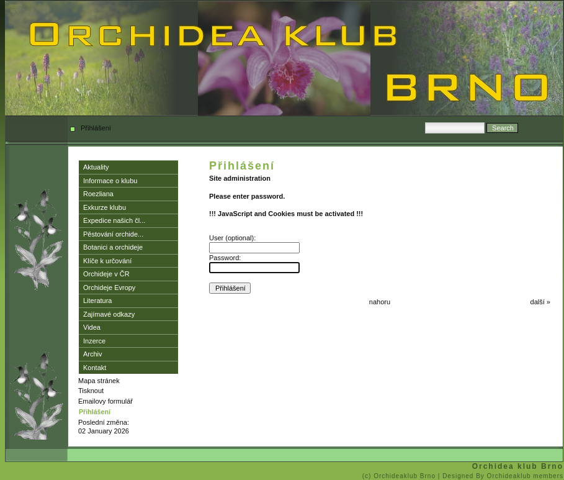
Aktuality (96, 167)
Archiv (92, 354)
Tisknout (91, 390)
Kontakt (94, 367)
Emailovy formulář (105, 401)
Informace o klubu (110, 180)
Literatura (97, 300)
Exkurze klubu (104, 207)
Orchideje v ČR (106, 274)
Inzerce (94, 341)
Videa (92, 327)
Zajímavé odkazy (109, 314)
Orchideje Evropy (109, 287)
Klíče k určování (107, 261)
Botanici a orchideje (113, 247)
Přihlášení (94, 411)
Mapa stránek (99, 380)
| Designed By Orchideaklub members (500, 476)
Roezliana (98, 193)
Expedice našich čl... (114, 220)
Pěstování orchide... (113, 234)
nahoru (379, 302)
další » (540, 302)
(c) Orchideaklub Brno (400, 476)
